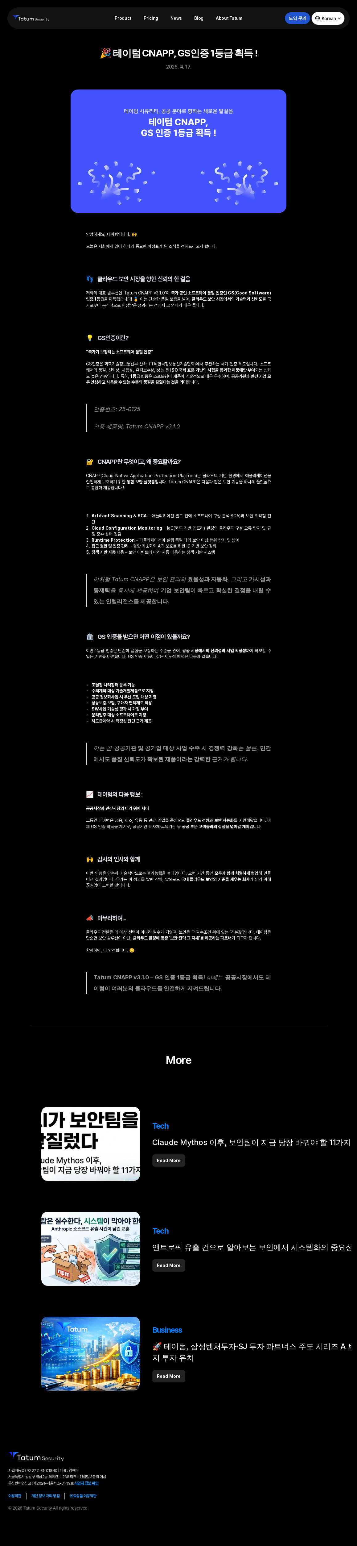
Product (123, 18)
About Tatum (229, 18)
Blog (198, 18)
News (176, 18)
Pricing (151, 18)
